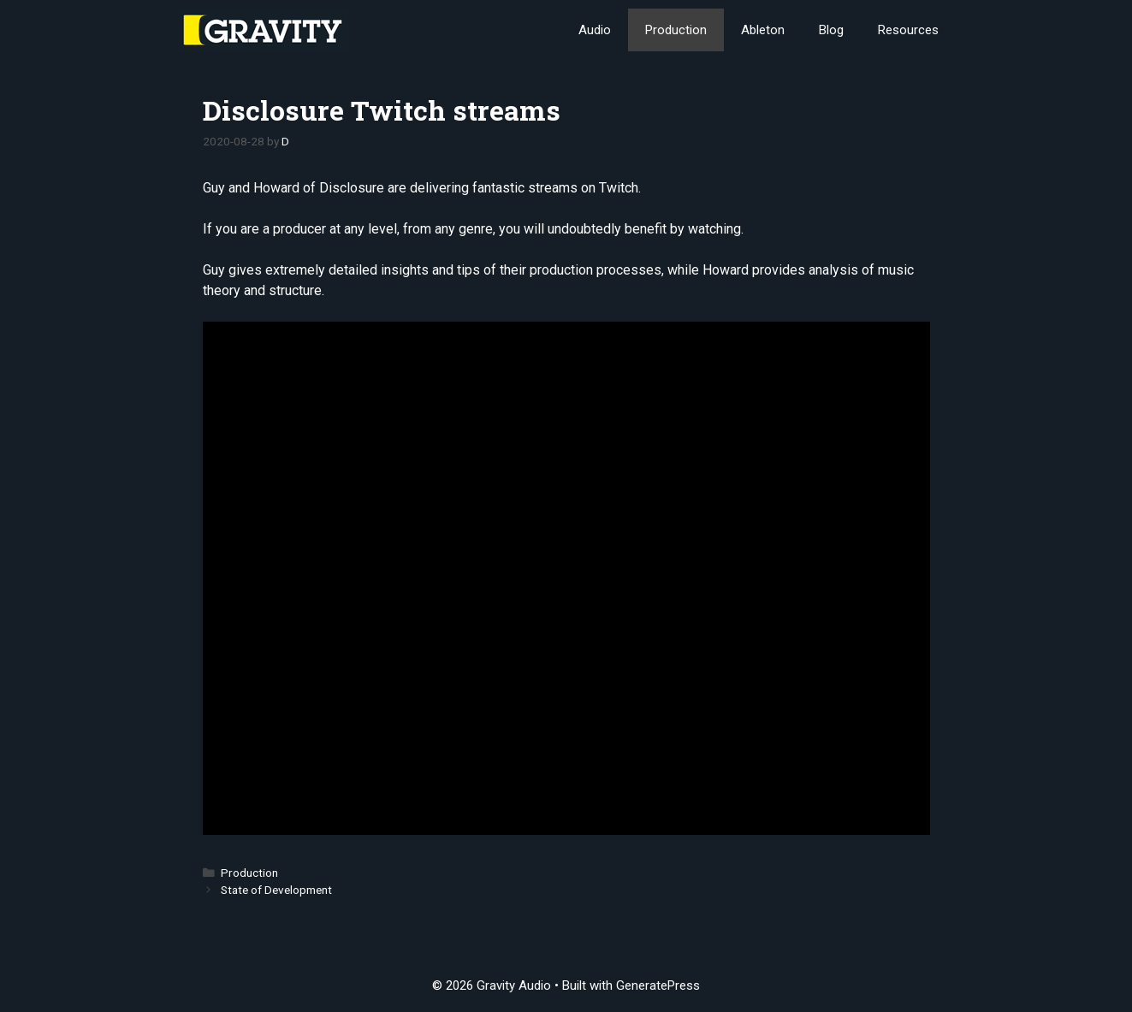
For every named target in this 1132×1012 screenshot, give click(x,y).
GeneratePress (658, 985)
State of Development (276, 890)
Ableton (763, 30)
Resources (908, 30)
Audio (594, 30)
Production (676, 30)
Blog (831, 30)
